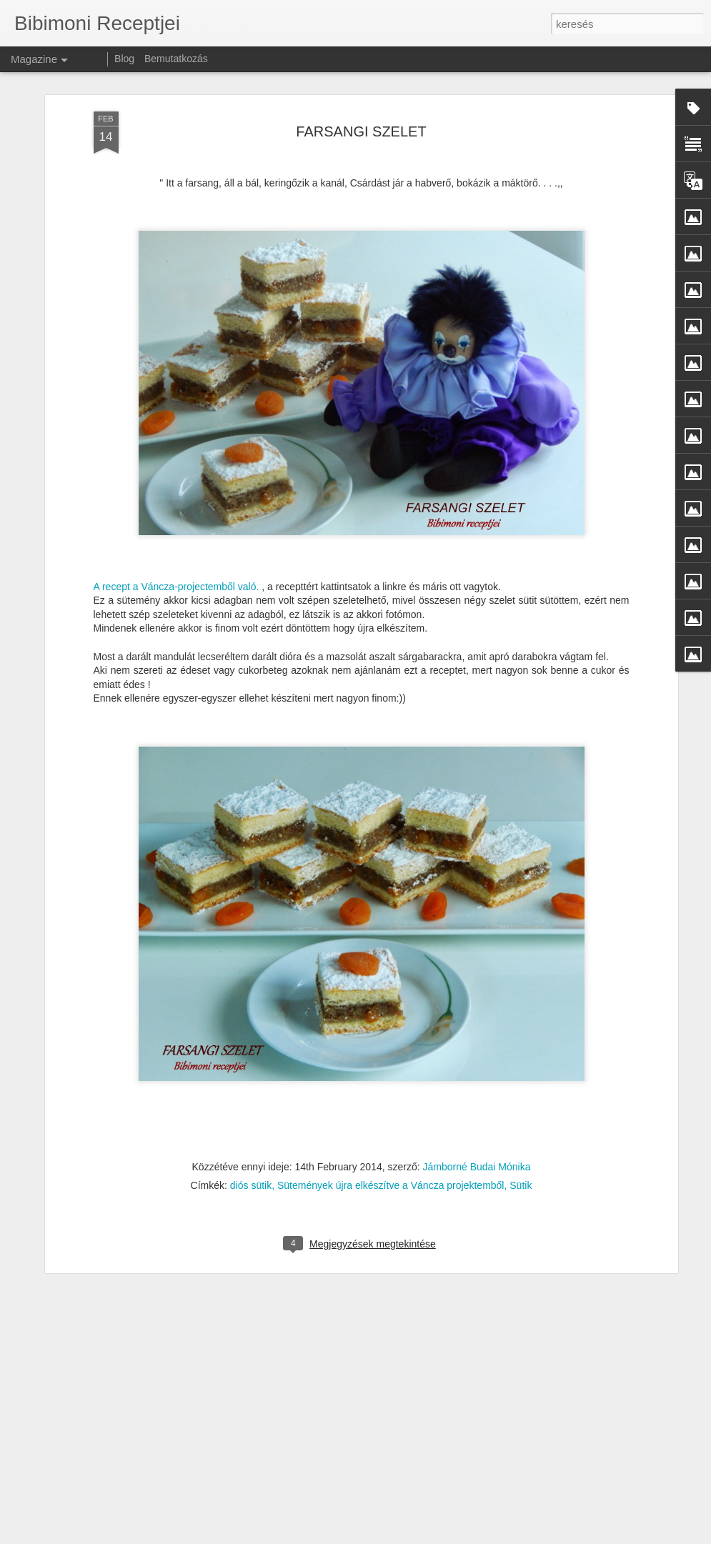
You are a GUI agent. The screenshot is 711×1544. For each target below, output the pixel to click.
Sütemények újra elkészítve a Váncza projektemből (390, 1145)
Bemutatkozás (176, 58)
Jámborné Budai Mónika (477, 1126)
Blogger (553, 1536)
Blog (124, 58)
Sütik (520, 1145)
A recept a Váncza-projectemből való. (176, 546)
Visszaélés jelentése (606, 1536)
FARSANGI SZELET (361, 91)
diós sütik (251, 1145)
